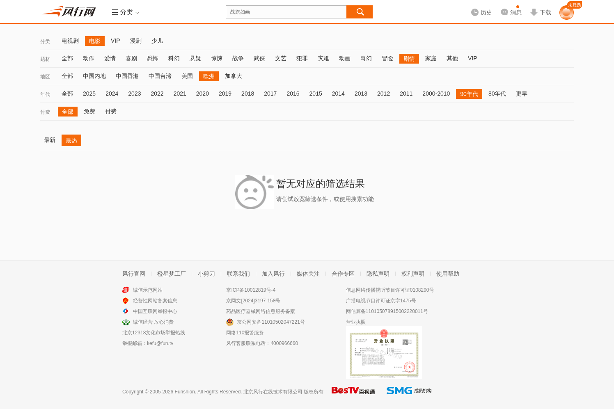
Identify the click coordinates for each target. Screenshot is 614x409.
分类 (45, 41)
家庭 (431, 58)
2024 (111, 93)
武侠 (259, 58)
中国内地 (94, 76)
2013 (361, 93)
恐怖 (152, 58)
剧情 (409, 58)
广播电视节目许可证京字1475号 (381, 301)
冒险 (387, 58)
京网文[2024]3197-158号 (253, 301)
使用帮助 (447, 273)
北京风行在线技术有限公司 (272, 392)
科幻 (174, 58)
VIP (115, 40)
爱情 (110, 58)
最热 (71, 140)
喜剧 (131, 58)
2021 (180, 93)
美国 (187, 76)
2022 (157, 93)
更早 (521, 93)
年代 (45, 94)
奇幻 (366, 58)
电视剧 (70, 40)
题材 (45, 59)
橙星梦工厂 (171, 273)
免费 (89, 111)
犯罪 (302, 58)
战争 (238, 58)
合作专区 (343, 273)
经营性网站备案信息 (155, 301)
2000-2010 (436, 93)
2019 (225, 93)
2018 (247, 93)
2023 (134, 93)
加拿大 (233, 76)
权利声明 (412, 273)
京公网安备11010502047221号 (271, 322)
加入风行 (273, 273)
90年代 (469, 94)
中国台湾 (160, 76)
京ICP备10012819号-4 (250, 290)
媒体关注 (308, 273)
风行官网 (133, 273)
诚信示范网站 (148, 290)
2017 (270, 93)
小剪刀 (206, 273)
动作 (88, 58)
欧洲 (209, 76)
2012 (383, 93)
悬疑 (195, 58)
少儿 (157, 40)
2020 (202, 93)
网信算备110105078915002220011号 (387, 311)
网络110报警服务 (245, 333)
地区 (45, 77)
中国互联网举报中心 (155, 311)
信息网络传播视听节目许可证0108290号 (390, 290)
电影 (95, 41)
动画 (345, 58)
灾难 (323, 58)
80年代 (497, 93)
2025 (89, 93)
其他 (452, 58)
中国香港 (127, 76)
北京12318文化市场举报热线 (153, 333)
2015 (315, 93)
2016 (292, 93)
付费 (45, 112)
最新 (49, 140)
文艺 (280, 58)
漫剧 (136, 40)
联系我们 (238, 273)
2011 (406, 93)
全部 (67, 58)
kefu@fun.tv (160, 343)
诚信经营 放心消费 (153, 322)
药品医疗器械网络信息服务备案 (260, 311)
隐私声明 (378, 273)
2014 (338, 93)
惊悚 (216, 58)
